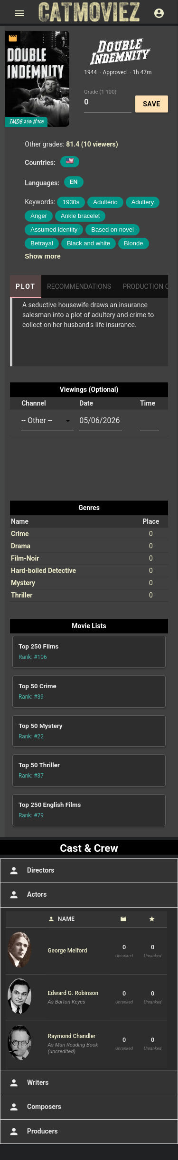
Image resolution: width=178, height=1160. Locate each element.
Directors (30, 871)
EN (74, 181)
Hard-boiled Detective (43, 570)
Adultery (142, 202)
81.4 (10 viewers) (92, 144)
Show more (42, 256)
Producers (32, 1131)
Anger (38, 215)
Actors (27, 895)
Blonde (133, 243)
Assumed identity (53, 229)
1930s (71, 202)
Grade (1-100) (100, 91)
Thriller (21, 595)
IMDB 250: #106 (26, 121)
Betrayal (41, 243)
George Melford (67, 950)
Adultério (105, 202)
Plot (26, 286)
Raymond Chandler (72, 1036)
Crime (20, 533)
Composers (34, 1107)
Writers (28, 1083)
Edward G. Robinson (73, 993)
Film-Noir (25, 558)
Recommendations (79, 286)
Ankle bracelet (80, 215)
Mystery (23, 583)
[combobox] (47, 421)
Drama (20, 546)
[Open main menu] (19, 13)
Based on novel (112, 229)
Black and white (88, 243)
